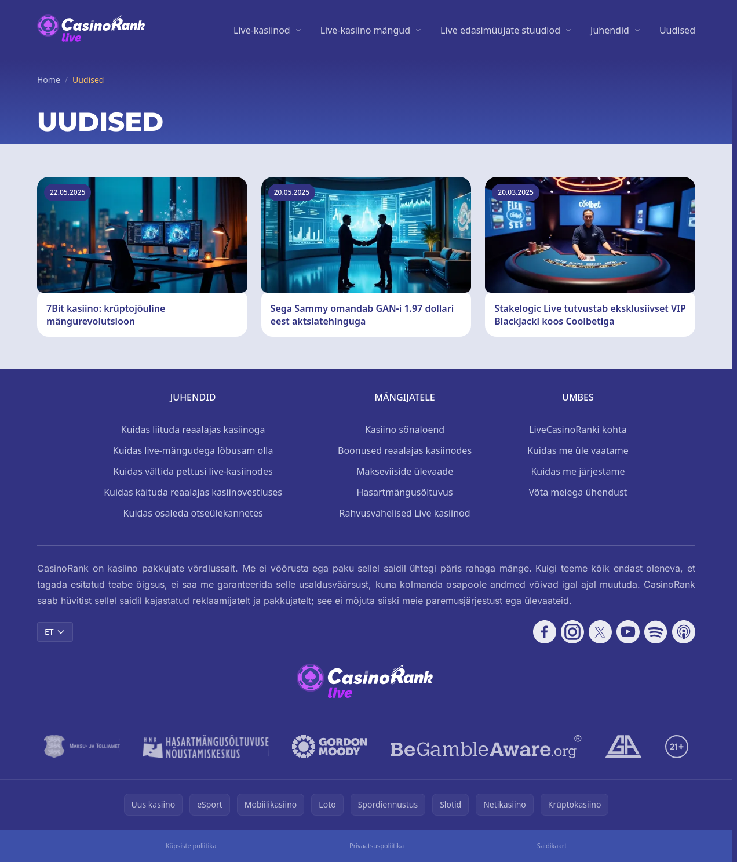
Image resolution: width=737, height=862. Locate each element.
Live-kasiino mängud (365, 30)
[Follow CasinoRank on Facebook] (544, 631)
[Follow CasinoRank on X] (600, 631)
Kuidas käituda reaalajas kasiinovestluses (193, 492)
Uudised (677, 30)
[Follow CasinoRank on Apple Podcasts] (683, 631)
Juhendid (609, 30)
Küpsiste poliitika (191, 845)
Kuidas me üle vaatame (578, 450)
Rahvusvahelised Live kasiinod (404, 513)
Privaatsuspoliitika (376, 845)
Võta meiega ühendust (578, 492)
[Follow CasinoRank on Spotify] (655, 631)
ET (55, 631)
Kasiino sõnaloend (404, 429)
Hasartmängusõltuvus (404, 492)
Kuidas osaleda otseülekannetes (193, 513)
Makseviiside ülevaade (404, 471)
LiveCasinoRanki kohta (578, 429)
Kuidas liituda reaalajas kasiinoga (193, 429)
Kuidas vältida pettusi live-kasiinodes (193, 471)
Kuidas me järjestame (578, 471)
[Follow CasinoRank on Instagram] (572, 631)
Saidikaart (552, 845)
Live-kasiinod (261, 30)
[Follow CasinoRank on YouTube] (628, 631)
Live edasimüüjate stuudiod (500, 30)
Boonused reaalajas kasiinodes (405, 450)
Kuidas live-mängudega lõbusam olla (193, 450)
